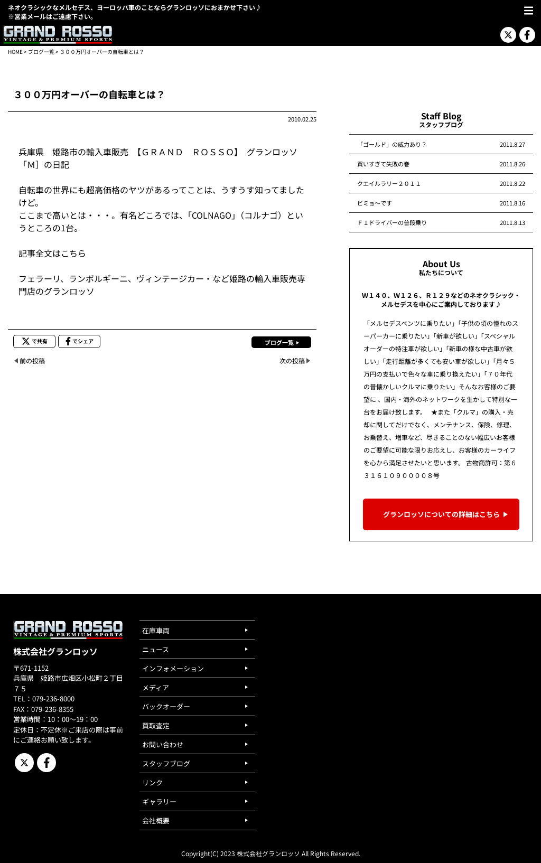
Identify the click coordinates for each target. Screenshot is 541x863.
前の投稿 (32, 360)
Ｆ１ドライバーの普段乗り (392, 222)
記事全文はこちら (52, 253)
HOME (15, 51)
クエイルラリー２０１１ (389, 183)
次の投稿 (292, 360)
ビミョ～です (374, 203)
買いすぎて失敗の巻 (383, 164)
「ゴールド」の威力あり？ (392, 144)
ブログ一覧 (41, 51)
